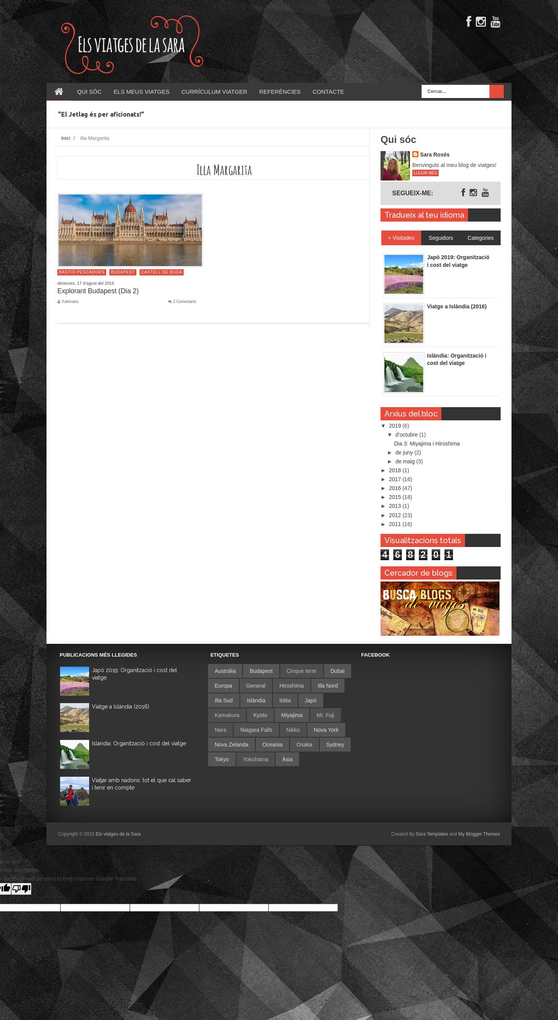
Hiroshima (291, 686)
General (255, 686)
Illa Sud (224, 700)
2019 (396, 426)
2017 (396, 479)
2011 (396, 524)
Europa (223, 686)
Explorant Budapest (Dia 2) (98, 291)
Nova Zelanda (231, 744)
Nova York (326, 730)
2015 (396, 497)
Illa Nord (328, 686)
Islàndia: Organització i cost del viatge (139, 743)
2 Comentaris (184, 302)
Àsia (287, 759)
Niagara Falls (256, 730)
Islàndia (256, 700)
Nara (220, 730)
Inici (65, 138)
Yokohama (256, 759)
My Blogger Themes (479, 834)
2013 (396, 506)
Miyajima (292, 715)
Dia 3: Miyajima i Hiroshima (427, 443)
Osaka (304, 744)
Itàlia (285, 700)
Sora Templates (432, 834)
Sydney (335, 744)
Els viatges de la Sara (118, 834)
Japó (311, 700)
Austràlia (225, 671)
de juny (404, 452)
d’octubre (407, 435)
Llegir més (425, 173)
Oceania (272, 744)
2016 (396, 488)
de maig (405, 461)
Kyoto (260, 715)
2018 (396, 470)
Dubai (338, 671)
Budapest (123, 272)
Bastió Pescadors (82, 272)
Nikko (293, 730)
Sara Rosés (435, 154)
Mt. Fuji (325, 715)
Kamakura (227, 715)
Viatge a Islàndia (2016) (120, 707)
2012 (396, 515)
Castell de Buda (161, 272)
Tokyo (222, 759)
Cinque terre (302, 671)
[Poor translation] (21, 889)
